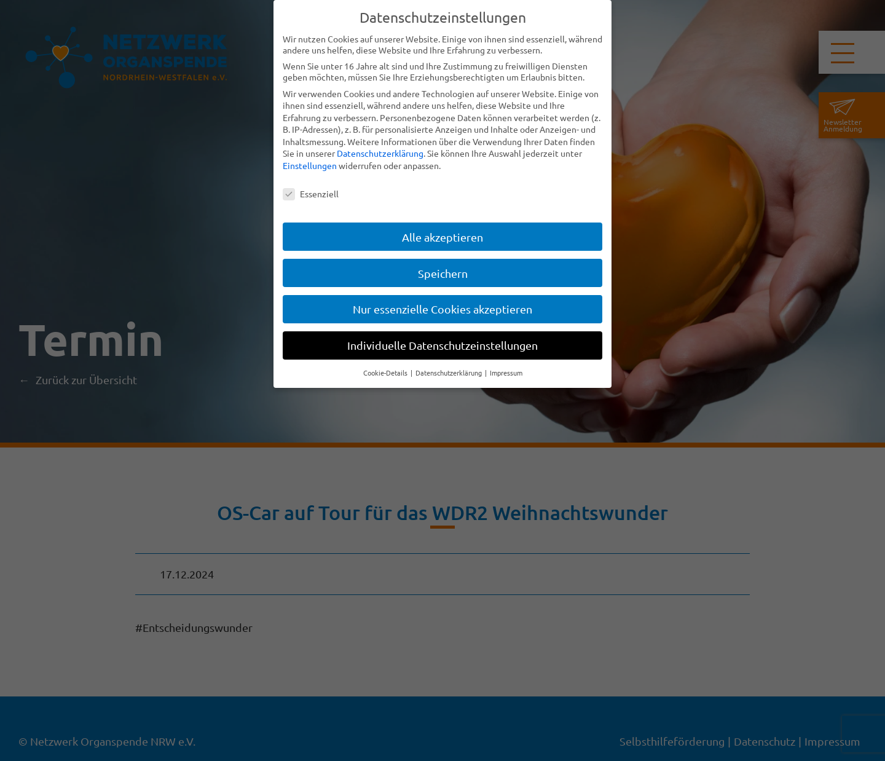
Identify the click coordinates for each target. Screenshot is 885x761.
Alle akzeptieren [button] (442, 236)
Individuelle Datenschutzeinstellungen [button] (442, 345)
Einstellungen (310, 165)
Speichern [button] (443, 272)
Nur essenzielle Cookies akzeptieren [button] (442, 308)
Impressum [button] (506, 372)
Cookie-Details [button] (386, 372)
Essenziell (311, 193)
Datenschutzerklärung (380, 153)
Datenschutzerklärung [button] (449, 372)
